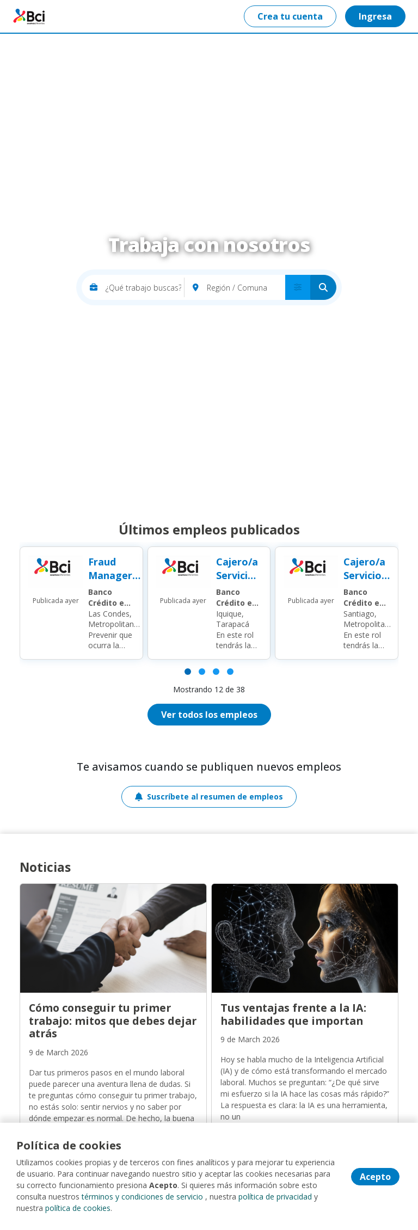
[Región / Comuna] (246, 287)
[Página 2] (202, 671)
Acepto (375, 1177)
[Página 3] (216, 671)
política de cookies (77, 1208)
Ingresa (375, 16)
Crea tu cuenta (290, 16)
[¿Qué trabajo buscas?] (145, 287)
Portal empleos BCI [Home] (30, 16)
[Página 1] (188, 671)
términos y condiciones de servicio (142, 1196)
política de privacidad (275, 1196)
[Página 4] (230, 671)
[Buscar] (323, 287)
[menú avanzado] (297, 287)
